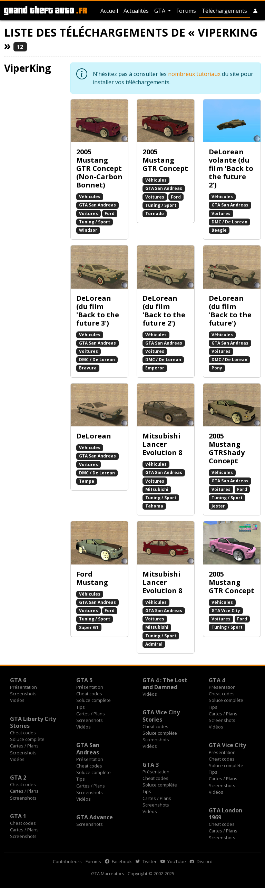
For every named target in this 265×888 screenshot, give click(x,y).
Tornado (154, 213)
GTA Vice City (226, 611)
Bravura (88, 368)
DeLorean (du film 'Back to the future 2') (164, 310)
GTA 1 (18, 816)
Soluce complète (93, 700)
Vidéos (17, 700)
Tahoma (154, 506)
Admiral (154, 644)
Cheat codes (89, 694)
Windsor (88, 230)
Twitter (146, 861)
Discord (201, 861)
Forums (186, 11)
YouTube (173, 861)
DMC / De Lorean (229, 222)
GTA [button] (160, 11)
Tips (80, 707)
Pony (217, 368)
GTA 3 (151, 765)
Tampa (86, 481)
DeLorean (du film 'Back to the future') (230, 310)
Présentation (23, 687)
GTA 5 (84, 680)
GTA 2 (18, 777)
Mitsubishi (156, 489)
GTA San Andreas (97, 205)
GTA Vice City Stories (161, 715)
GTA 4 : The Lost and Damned (165, 683)
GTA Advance (94, 817)
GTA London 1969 (225, 814)
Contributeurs (67, 861)
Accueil (109, 11)
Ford (110, 213)
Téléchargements (224, 11)
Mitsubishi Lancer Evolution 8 (162, 444)
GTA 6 (18, 680)
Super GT (89, 627)
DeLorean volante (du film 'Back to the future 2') (231, 168)
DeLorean (93, 436)
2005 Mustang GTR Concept (165, 160)
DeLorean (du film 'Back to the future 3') (97, 310)
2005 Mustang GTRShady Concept (227, 448)
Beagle (219, 230)
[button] (255, 11)
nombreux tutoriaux (194, 74)
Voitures (88, 213)
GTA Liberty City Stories (33, 722)
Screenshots (23, 694)
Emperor (154, 368)
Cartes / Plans (90, 714)
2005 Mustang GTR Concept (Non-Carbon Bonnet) (99, 168)
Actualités (136, 11)
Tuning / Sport (94, 222)
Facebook (118, 861)
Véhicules (89, 197)
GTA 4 (217, 680)
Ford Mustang (92, 578)
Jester (218, 506)
